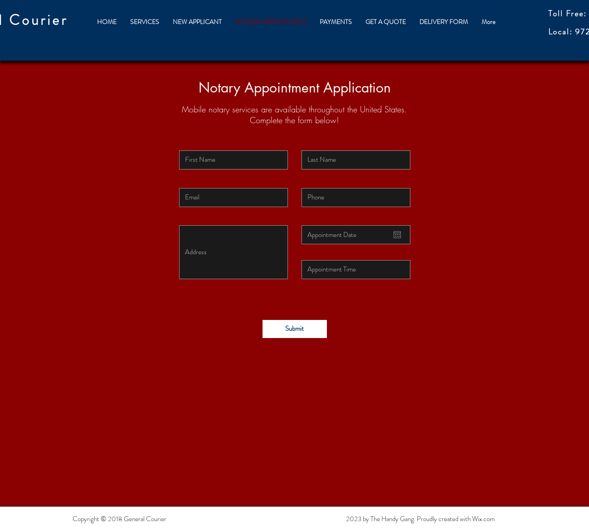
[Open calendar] (397, 234)
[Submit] (295, 329)
